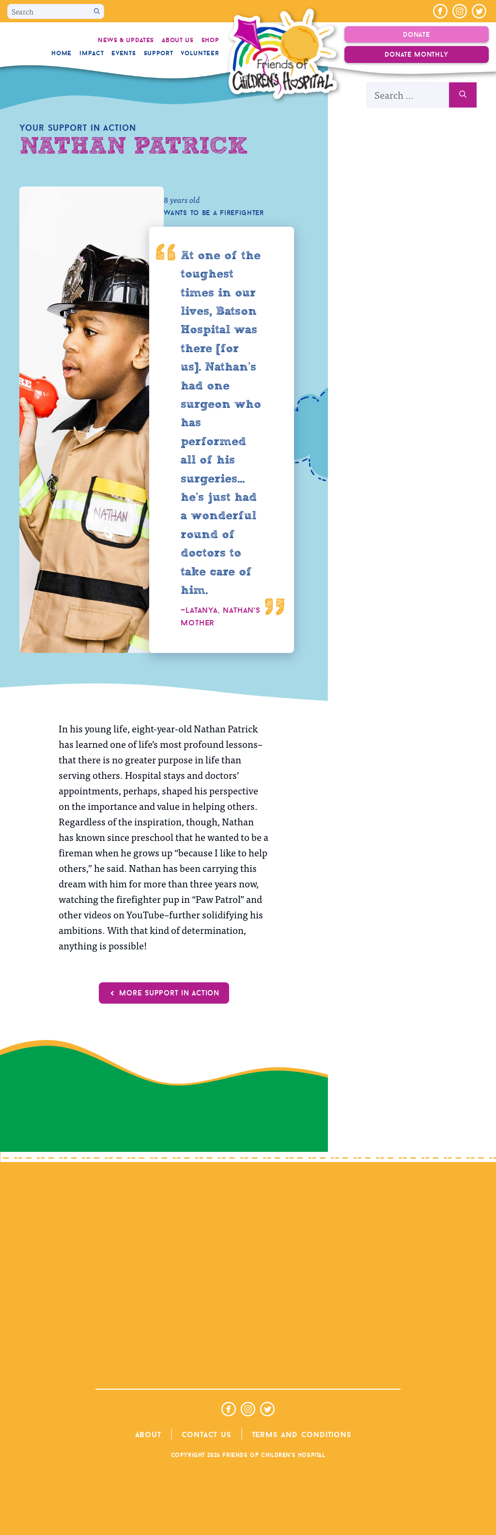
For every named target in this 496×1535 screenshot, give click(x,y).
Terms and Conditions (302, 1434)
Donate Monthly (416, 54)
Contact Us (207, 1434)
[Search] (97, 11)
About (148, 1434)
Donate (416, 34)
